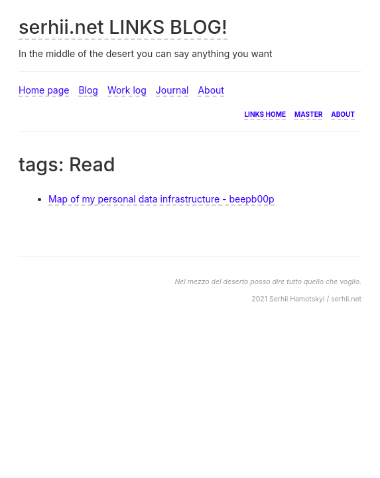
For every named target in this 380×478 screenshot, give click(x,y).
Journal (172, 90)
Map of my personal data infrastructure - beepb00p (161, 198)
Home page (44, 90)
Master (308, 113)
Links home (265, 113)
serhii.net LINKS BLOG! (123, 27)
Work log (127, 90)
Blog (88, 90)
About (210, 90)
